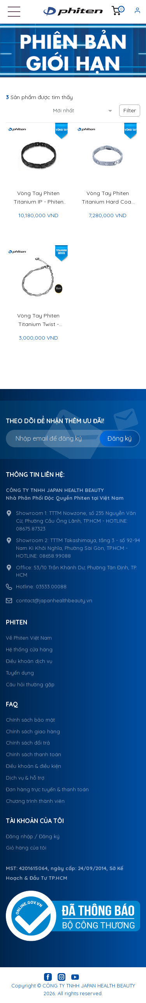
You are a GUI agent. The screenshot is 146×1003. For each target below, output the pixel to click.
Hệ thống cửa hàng (29, 649)
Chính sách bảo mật (30, 720)
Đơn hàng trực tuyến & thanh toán (47, 789)
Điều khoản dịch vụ (29, 661)
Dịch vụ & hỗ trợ (25, 777)
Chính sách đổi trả (28, 743)
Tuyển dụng (20, 673)
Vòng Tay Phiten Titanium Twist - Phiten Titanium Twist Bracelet (38, 320)
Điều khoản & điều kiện (33, 766)
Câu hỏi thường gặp (30, 684)
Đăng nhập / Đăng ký (33, 836)
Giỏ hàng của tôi (26, 847)
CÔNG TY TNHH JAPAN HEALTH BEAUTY (88, 985)
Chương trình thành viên (35, 801)
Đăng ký (119, 438)
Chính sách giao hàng (33, 731)
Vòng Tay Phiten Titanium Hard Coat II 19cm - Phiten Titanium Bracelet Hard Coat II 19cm (107, 198)
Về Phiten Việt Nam (29, 638)
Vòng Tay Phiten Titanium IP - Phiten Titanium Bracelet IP (38, 198)
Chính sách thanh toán (33, 754)
